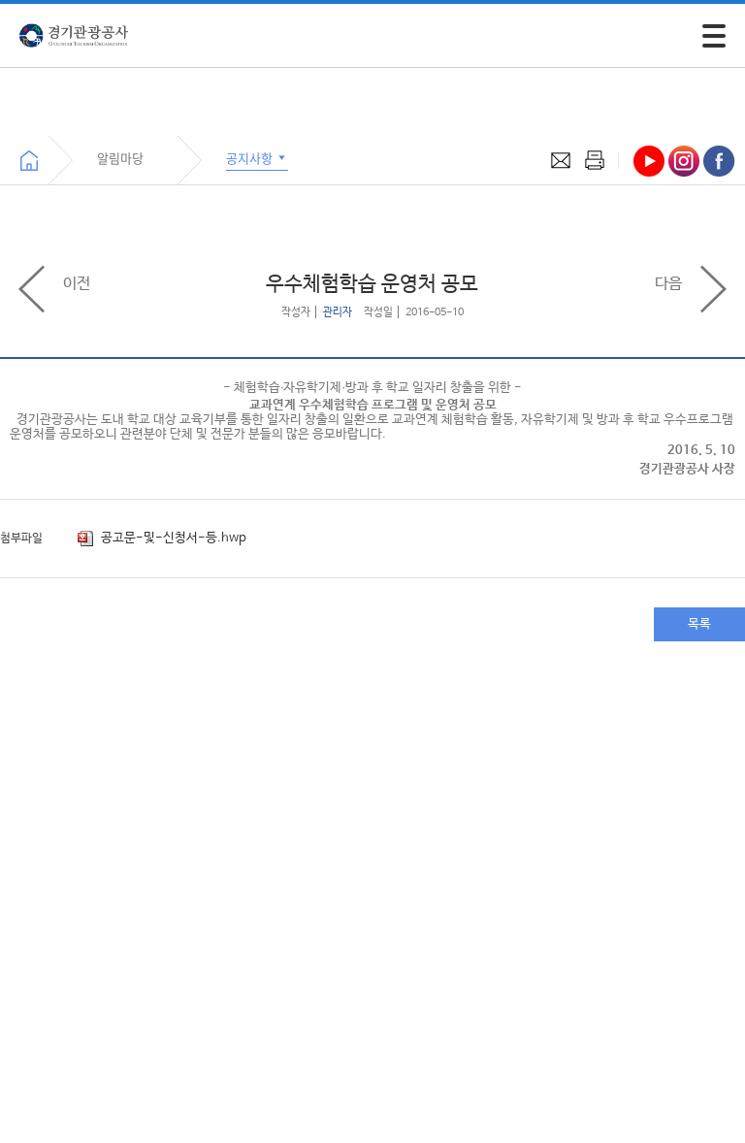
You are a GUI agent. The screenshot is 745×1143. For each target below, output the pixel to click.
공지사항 (257, 157)
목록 (699, 624)
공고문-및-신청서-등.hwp (162, 538)
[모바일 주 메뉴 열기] (714, 36)
